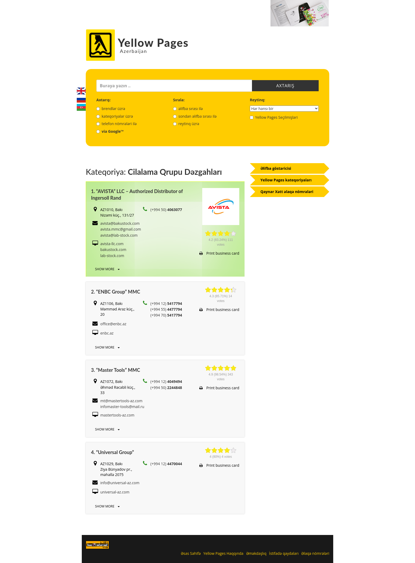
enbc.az (107, 333)
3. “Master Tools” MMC (115, 370)
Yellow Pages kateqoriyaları (286, 179)
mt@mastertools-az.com (121, 400)
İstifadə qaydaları (284, 553)
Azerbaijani (81, 107)
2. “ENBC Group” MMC (115, 292)
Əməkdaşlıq (256, 553)
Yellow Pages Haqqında (223, 553)
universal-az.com (114, 492)
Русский (81, 99)
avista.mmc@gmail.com (120, 229)
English (81, 91)
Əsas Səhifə (191, 553)
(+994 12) (166, 303)
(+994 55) (166, 309)
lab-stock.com (112, 255)
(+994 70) (166, 315)
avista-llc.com (112, 243)
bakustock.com (113, 249)
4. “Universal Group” (112, 452)
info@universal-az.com (119, 482)
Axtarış (285, 86)
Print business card (219, 253)
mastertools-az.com (117, 415)
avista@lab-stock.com (119, 235)
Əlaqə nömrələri (315, 553)
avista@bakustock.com (120, 223)
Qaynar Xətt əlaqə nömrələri (286, 191)
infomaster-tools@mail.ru (122, 406)
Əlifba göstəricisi (275, 168)
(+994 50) (166, 209)
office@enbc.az (113, 323)
